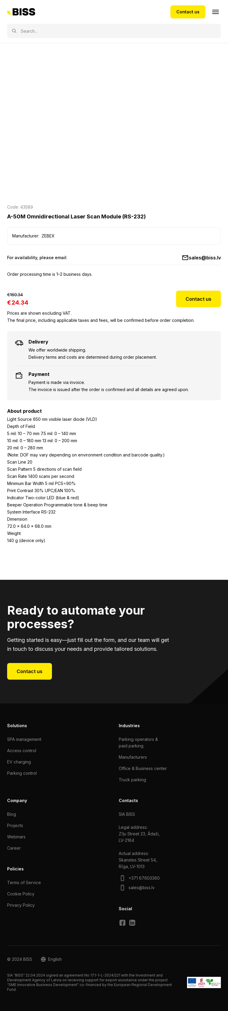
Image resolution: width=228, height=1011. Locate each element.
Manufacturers (133, 757)
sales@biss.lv (205, 258)
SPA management (24, 739)
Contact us (188, 11)
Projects (15, 825)
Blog (11, 814)
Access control (21, 750)
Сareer (14, 848)
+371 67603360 (144, 878)
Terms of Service (24, 882)
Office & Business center (143, 768)
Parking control (22, 773)
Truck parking (132, 779)
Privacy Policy (21, 905)
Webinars (16, 836)
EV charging (19, 761)
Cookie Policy (20, 893)
